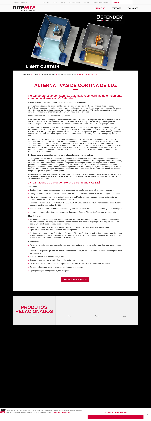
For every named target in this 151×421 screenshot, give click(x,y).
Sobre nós (46, 2)
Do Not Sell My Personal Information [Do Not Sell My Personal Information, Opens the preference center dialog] (115, 412)
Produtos (99, 8)
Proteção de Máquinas (48, 74)
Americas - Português (21, 2)
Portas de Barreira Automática (67, 74)
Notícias (63, 2)
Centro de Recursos (74, 2)
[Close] (148, 414)
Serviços (116, 8)
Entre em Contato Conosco (75, 279)
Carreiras (86, 2)
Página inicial (26, 74)
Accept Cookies (115, 417)
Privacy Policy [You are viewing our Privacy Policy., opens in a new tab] (66, 412)
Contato (55, 2)
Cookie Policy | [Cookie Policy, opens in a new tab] (57, 412)
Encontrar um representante (101, 2)
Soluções (133, 8)
